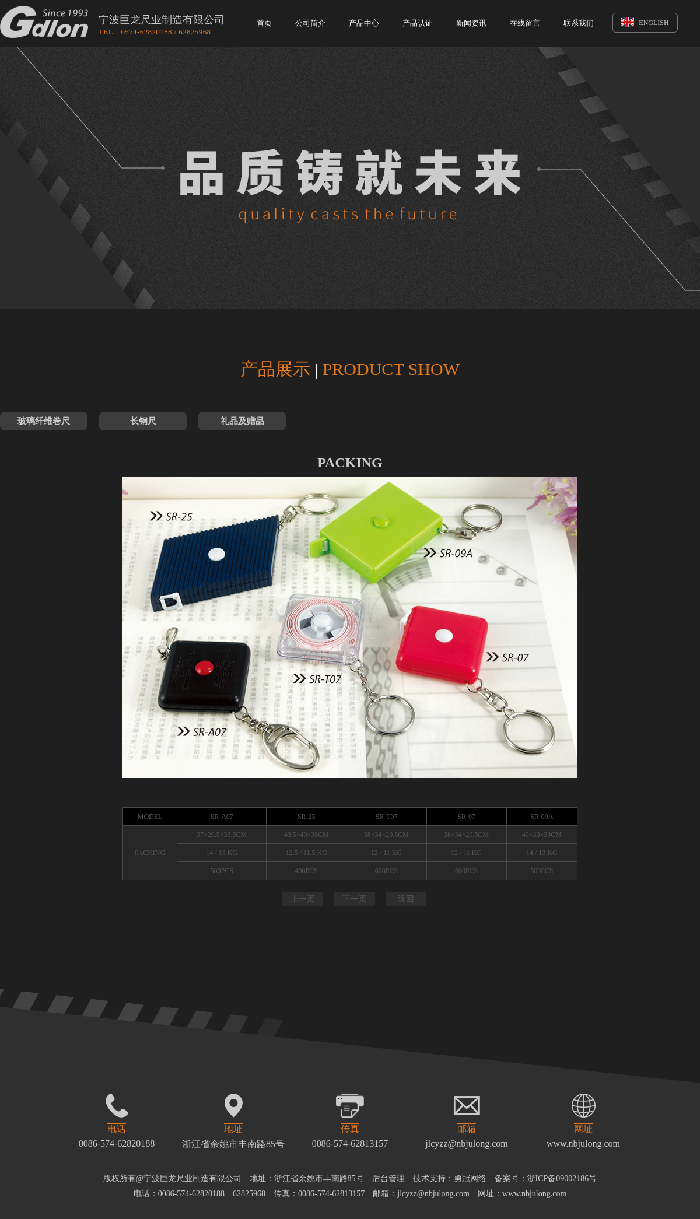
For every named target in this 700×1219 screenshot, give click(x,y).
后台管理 (388, 1178)
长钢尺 (143, 421)
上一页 (302, 899)
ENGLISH (644, 23)
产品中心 (364, 23)
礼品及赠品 (242, 421)
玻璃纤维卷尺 (44, 421)
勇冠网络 (470, 1178)
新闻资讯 (471, 23)
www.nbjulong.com (583, 1143)
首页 (264, 23)
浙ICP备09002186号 (562, 1178)
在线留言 (525, 23)
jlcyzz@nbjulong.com (466, 1143)
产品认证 (417, 23)
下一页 (354, 899)
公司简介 (310, 23)
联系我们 (579, 23)
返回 (406, 899)
